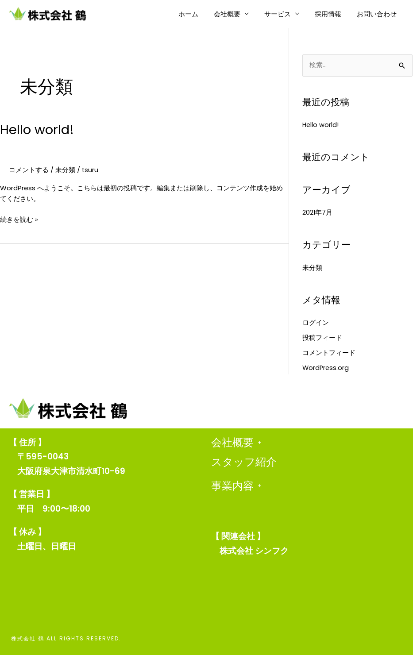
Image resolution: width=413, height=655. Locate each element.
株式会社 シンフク (254, 551)
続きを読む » (19, 219)
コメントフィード (328, 352)
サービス (283, 14)
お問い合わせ (378, 14)
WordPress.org (326, 367)
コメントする (29, 169)
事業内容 (236, 486)
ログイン (315, 323)
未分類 (65, 169)
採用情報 (331, 14)
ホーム (198, 14)
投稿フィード (322, 338)
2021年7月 (317, 212)
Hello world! (38, 129)
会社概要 (234, 14)
